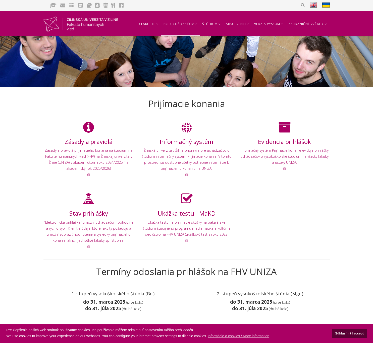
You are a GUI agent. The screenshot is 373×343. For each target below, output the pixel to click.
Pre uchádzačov (179, 24)
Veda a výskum (267, 24)
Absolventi (236, 24)
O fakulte (146, 24)
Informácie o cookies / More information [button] (238, 336)
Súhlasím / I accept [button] (349, 333)
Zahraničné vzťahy (306, 24)
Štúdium (210, 24)
